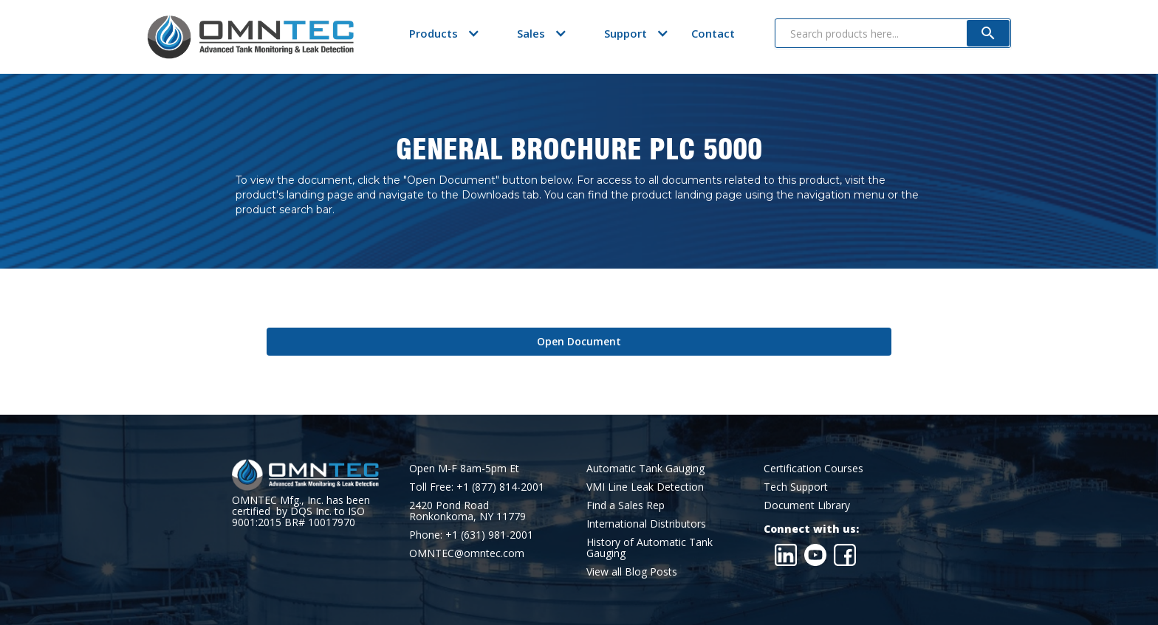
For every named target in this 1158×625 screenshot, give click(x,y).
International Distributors (646, 524)
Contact (713, 33)
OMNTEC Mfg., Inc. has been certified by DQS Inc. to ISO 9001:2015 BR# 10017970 (301, 511)
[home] (250, 37)
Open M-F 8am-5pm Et (464, 468)
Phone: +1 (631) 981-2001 (471, 535)
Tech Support (796, 487)
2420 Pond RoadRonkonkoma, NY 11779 (467, 510)
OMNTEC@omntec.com (466, 553)
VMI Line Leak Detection (645, 487)
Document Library (807, 505)
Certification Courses (813, 468)
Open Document (579, 341)
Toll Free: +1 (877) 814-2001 (476, 487)
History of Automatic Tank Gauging (649, 547)
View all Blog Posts (631, 571)
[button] (433, 33)
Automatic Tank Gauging (645, 468)
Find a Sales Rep (625, 505)
